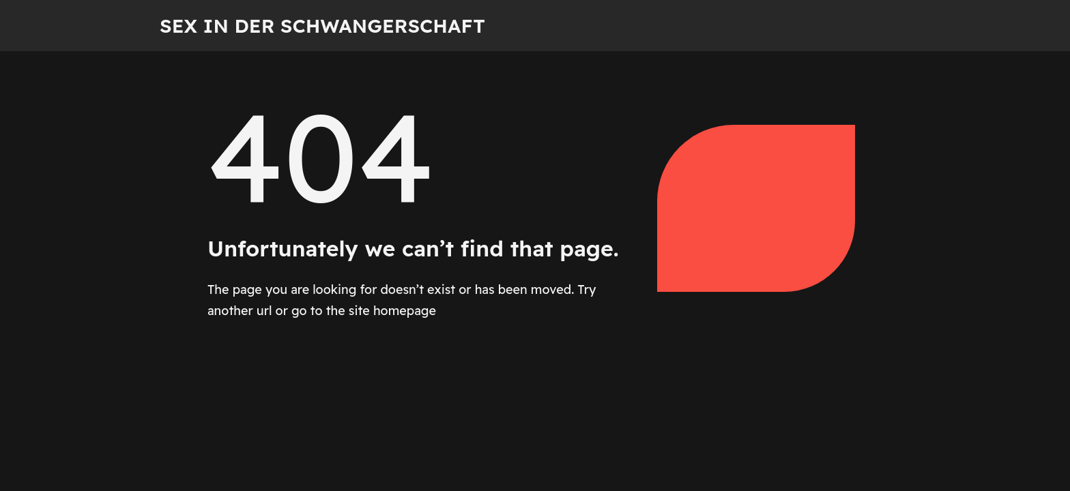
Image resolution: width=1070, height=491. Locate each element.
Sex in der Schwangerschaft (322, 26)
